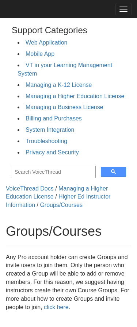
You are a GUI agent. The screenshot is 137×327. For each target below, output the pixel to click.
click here (56, 307)
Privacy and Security (52, 152)
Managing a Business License (64, 107)
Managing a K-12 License (59, 85)
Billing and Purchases (54, 118)
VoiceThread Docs (30, 188)
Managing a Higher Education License (75, 96)
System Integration (50, 130)
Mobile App (40, 54)
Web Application (46, 42)
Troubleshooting (46, 141)
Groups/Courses (61, 205)
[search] (53, 172)
